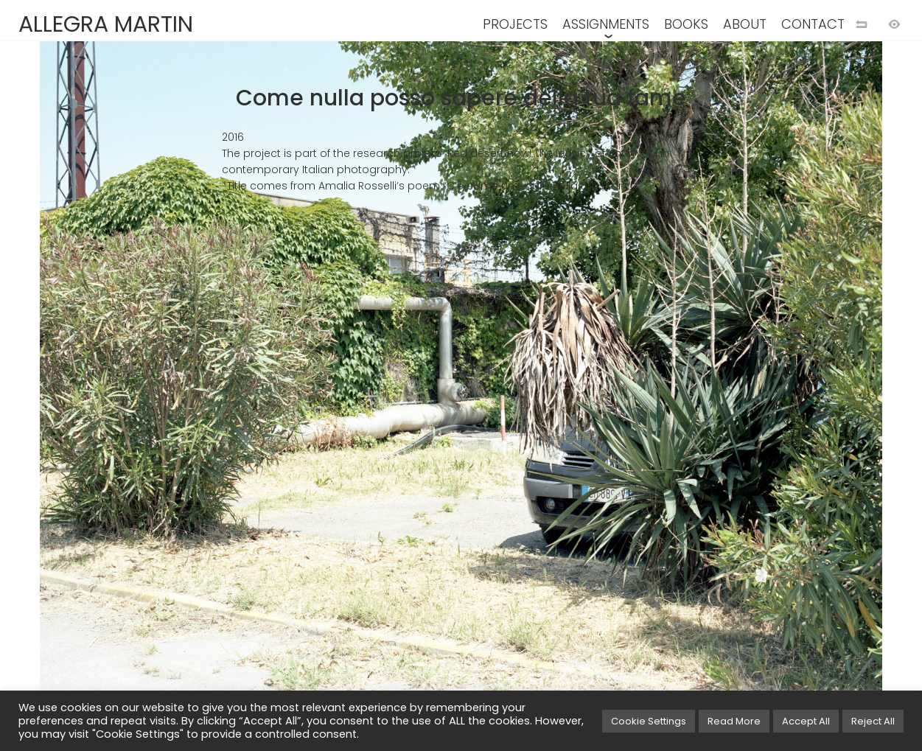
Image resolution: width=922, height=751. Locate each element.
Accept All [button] (806, 721)
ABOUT (744, 24)
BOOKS (686, 24)
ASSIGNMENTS (605, 24)
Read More (734, 721)
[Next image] (692, 399)
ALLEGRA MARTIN (105, 24)
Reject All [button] (873, 721)
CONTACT (813, 24)
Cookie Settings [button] (648, 721)
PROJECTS (515, 24)
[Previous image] (230, 399)
